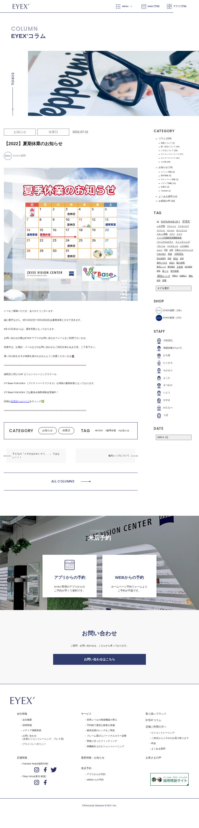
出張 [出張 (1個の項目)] (171, 250)
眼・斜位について (168, 146)
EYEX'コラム (153, 722)
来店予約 (86, 770)
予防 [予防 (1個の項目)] (166, 250)
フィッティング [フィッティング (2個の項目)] (182, 242)
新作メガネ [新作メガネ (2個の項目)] (162, 263)
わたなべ (164, 407)
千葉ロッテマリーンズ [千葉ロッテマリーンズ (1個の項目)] (184, 250)
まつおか (164, 385)
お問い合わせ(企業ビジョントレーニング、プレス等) (43, 740)
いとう (163, 393)
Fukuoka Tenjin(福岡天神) (35, 766)
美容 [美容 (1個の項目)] (158, 271)
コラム (162, 138)
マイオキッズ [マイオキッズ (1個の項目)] (172, 246)
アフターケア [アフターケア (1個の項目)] (183, 226)
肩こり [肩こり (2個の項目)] (165, 271)
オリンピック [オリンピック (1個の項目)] (181, 230)
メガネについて (167, 150)
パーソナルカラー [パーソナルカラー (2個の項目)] (165, 242)
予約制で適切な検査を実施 (101, 728)
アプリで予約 (179, 6)
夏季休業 (111, 430)
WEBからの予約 (95, 782)
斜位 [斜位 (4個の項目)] (175, 258)
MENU (125, 6)
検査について (166, 143)
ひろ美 (163, 355)
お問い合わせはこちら (99, 661)
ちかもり (164, 370)
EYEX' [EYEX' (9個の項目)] (186, 221)
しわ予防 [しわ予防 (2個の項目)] (161, 226)
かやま (163, 400)
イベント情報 (166, 172)
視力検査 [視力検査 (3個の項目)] (174, 271)
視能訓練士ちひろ (169, 348)
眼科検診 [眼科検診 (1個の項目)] (171, 267)
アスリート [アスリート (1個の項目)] (171, 226)
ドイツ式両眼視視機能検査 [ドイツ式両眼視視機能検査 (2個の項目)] (169, 238)
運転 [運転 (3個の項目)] (191, 276)
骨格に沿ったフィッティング (102, 744)
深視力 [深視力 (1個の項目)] (172, 263)
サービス (86, 716)
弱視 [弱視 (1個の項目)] (169, 258)
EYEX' (99, 430)
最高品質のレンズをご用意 (101, 733)
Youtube (164, 191)
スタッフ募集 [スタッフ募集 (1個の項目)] (162, 234)
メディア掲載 (166, 183)
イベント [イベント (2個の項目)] (161, 230)
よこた (163, 378)
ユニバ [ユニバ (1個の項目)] (159, 250)
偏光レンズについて (118, 455)
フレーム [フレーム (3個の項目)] (161, 246)
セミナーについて (168, 158)
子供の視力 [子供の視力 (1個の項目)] (161, 254)
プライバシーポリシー (34, 747)
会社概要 (27, 722)
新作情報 (164, 175)
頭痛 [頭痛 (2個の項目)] (164, 280)
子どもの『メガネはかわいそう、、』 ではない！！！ (36, 455)
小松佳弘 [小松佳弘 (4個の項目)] (178, 254)
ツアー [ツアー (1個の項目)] (172, 234)
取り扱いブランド (156, 716)
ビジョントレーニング (170, 154)
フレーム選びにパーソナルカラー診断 (106, 738)
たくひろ (164, 363)
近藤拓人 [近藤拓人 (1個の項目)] (183, 276)
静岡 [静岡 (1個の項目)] (158, 280)
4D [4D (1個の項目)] (158, 221)
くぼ (162, 415)
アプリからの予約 (96, 777)
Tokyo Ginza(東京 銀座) (34, 779)
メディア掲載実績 (32, 733)
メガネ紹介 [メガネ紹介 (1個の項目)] (184, 246)
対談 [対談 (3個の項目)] (170, 254)
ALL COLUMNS (63, 481)
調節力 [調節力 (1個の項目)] (175, 276)
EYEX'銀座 (165, 318)
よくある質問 (166, 196)
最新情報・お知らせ (92, 760)
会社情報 (22, 716)
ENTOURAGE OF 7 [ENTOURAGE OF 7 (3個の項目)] (170, 221)
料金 (153, 746)
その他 (163, 162)
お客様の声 (164, 201)
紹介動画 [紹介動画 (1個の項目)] (188, 267)
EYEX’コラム (28, 36)
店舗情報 (22, 760)
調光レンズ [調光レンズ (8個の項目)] (163, 276)
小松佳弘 (164, 341)
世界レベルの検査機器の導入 (102, 722)
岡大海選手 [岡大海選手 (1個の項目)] (161, 258)
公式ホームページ (20, 401)
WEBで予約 (153, 6)
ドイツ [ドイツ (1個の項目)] (179, 234)
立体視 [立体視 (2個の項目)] (180, 267)
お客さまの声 (153, 760)
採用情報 (27, 728)
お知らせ (20, 132)
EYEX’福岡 (165, 310)
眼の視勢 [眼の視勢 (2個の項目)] (180, 263)
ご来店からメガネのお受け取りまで (170, 740)
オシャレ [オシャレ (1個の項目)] (170, 230)
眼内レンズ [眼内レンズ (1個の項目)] (161, 267)
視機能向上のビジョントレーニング (105, 749)
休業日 (53, 132)
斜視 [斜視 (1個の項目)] (182, 258)
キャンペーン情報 (168, 179)
